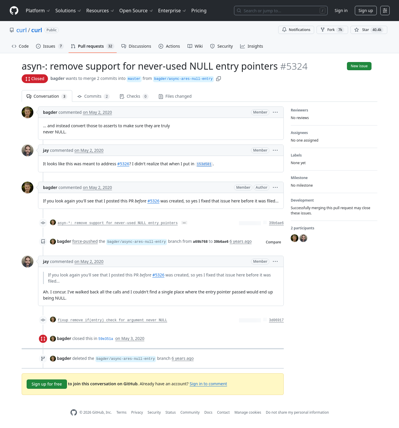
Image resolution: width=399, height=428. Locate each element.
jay (46, 150)
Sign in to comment (208, 383)
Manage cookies (247, 412)
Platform (38, 10)
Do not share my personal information (297, 412)
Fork (332, 30)
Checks (134, 96)
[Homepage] (14, 11)
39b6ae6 (276, 223)
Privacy (137, 412)
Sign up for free (47, 384)
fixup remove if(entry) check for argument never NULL (112, 320)
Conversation (47, 96)
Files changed (175, 96)
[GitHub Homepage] (73, 412)
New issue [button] (359, 65)
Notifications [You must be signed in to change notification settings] (296, 29)
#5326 (123, 163)
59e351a (105, 339)
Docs (208, 412)
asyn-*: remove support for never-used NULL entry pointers (118, 223)
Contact (223, 412)
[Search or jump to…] (280, 10)
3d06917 (276, 320)
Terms (121, 412)
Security (154, 412)
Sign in (341, 10)
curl (21, 30)
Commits (93, 96)
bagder (57, 78)
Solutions (68, 10)
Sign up (366, 10)
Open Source (136, 10)
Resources (100, 10)
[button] (218, 78)
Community (190, 412)
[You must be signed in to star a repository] (368, 30)
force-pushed (85, 241)
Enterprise (172, 10)
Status (171, 412)
